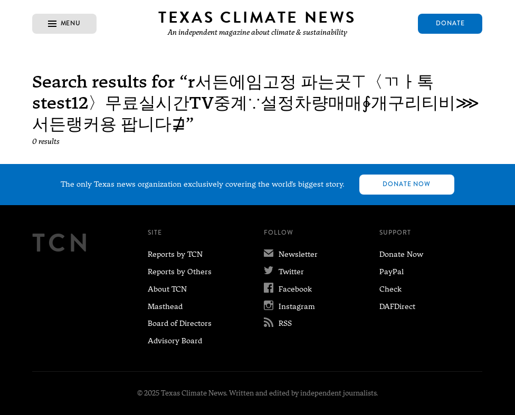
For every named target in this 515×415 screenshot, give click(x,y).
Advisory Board (175, 340)
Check (390, 289)
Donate (450, 23)
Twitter (284, 271)
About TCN (167, 289)
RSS (278, 323)
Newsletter (291, 254)
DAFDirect (397, 306)
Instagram (289, 306)
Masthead (165, 306)
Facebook (288, 289)
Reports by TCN (175, 254)
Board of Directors (180, 323)
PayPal (391, 271)
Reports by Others (180, 271)
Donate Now (407, 184)
